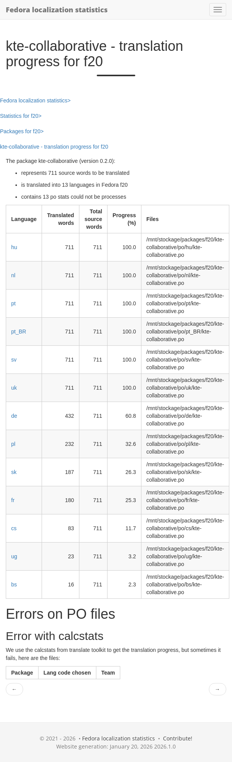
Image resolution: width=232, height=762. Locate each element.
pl (13, 444)
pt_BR (18, 331)
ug (14, 556)
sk (14, 472)
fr (13, 500)
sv (14, 360)
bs (14, 584)
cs (14, 528)
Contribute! (177, 738)
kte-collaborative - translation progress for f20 (54, 147)
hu (14, 247)
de (14, 416)
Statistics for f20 (19, 116)
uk (14, 388)
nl (13, 275)
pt (13, 303)
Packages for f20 (20, 131)
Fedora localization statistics (57, 9)
